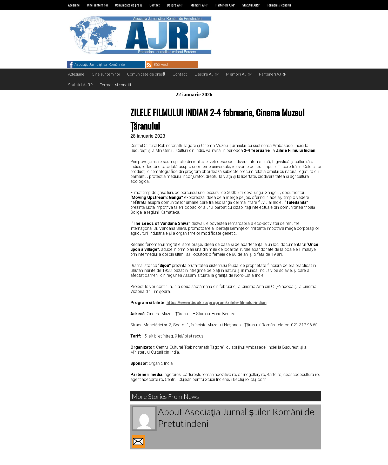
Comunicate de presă (128, 5)
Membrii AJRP (199, 5)
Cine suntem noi (97, 5)
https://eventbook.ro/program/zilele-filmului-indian (216, 302)
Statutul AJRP (251, 5)
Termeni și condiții (279, 5)
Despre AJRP (175, 5)
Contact (155, 5)
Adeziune (74, 5)
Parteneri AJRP (225, 5)
